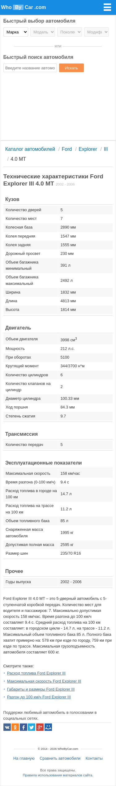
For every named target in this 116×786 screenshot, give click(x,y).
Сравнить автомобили (60, 758)
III (106, 149)
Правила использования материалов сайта (57, 775)
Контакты (94, 758)
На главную (24, 758)
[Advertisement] (58, 107)
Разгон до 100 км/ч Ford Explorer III (39, 697)
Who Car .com (23, 7)
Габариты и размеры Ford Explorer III (41, 689)
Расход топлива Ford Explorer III (36, 673)
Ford (67, 149)
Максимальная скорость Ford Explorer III (44, 681)
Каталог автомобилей (30, 149)
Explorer (88, 149)
